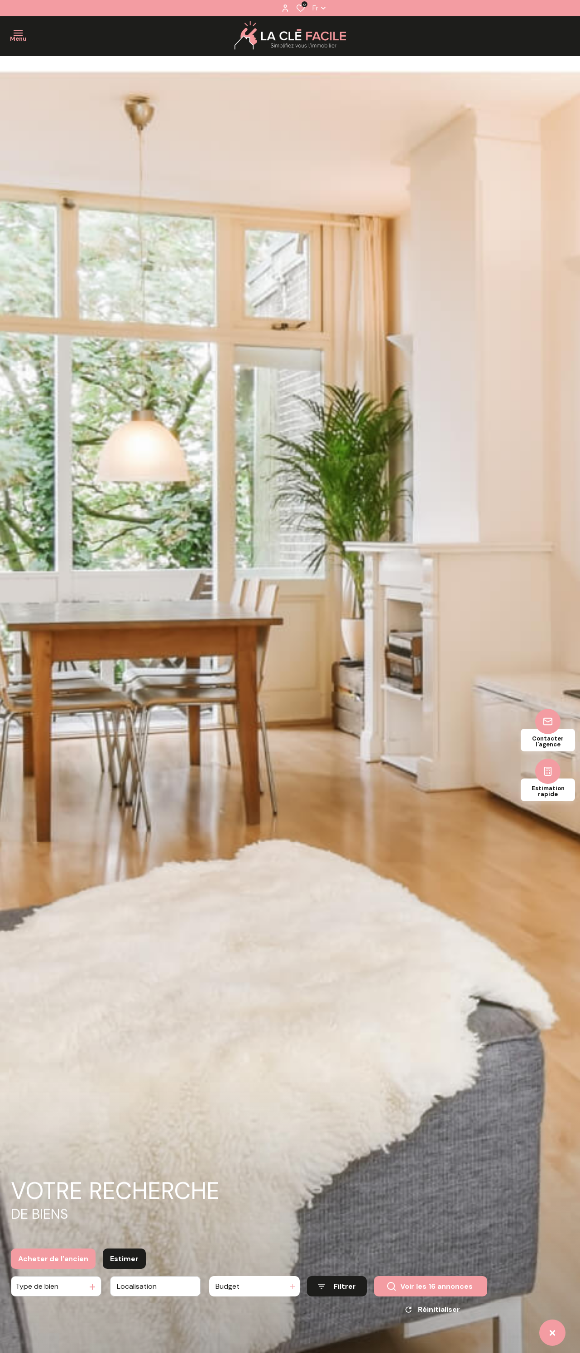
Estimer (124, 1285)
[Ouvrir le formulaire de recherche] (337, 1313)
